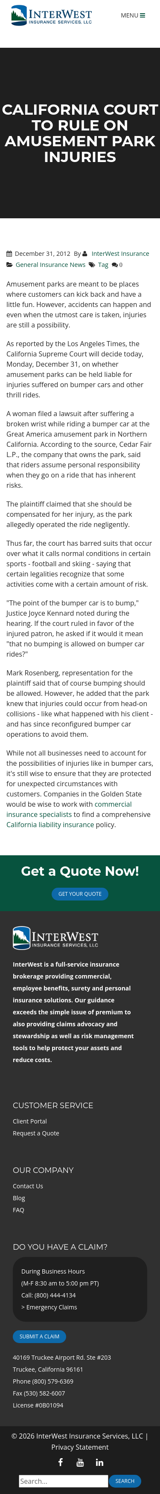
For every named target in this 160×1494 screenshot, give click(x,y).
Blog (19, 1198)
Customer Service (53, 1105)
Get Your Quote (80, 894)
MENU (133, 15)
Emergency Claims (51, 1307)
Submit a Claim (39, 1336)
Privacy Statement (79, 1447)
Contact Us (28, 1186)
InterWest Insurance (119, 253)
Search (125, 1481)
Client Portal (30, 1121)
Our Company (43, 1170)
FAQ (18, 1210)
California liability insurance (50, 824)
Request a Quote (36, 1133)
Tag (103, 265)
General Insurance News (51, 265)
